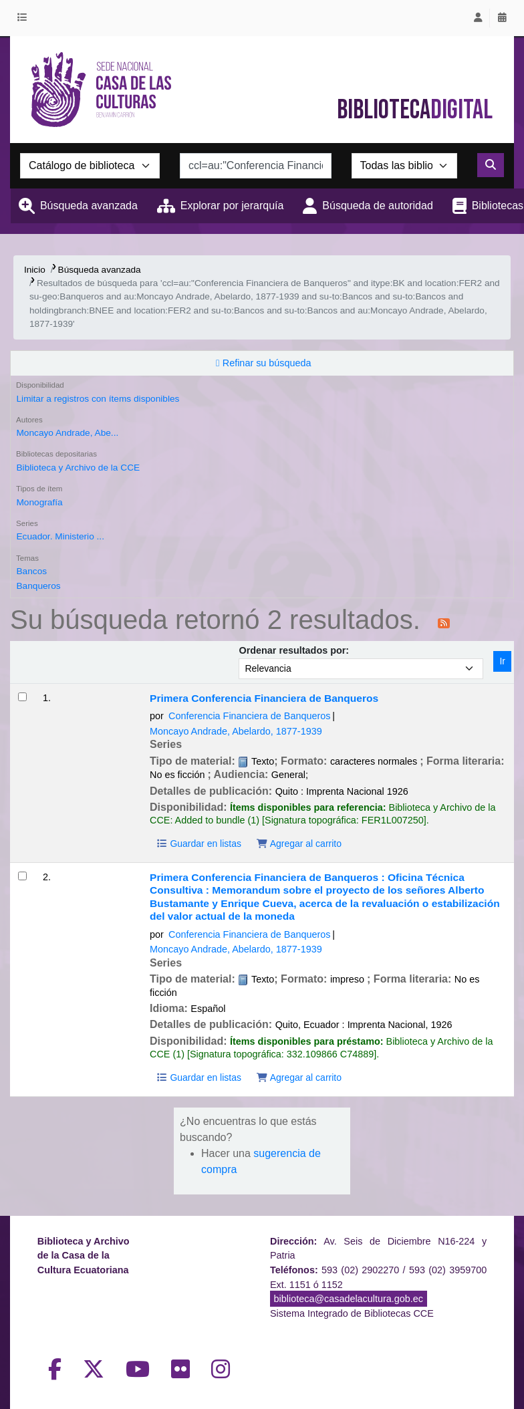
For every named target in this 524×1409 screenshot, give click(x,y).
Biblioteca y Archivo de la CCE (78, 468)
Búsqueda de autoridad (377, 205)
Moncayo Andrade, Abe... (67, 433)
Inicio (34, 270)
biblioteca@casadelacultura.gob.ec (348, 1298)
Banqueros (38, 586)
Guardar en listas (198, 843)
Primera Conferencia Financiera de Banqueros (264, 698)
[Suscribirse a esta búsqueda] (444, 622)
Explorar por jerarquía (232, 205)
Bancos (31, 571)
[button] (25, 18)
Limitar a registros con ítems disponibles (97, 399)
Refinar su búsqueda (267, 363)
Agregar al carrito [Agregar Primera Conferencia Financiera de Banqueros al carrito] (299, 843)
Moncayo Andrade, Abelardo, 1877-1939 (236, 731)
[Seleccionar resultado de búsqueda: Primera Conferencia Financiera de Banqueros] (22, 696)
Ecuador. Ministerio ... (60, 536)
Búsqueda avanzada (89, 205)
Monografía (39, 502)
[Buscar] (490, 165)
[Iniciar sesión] (478, 18)
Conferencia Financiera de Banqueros (249, 716)
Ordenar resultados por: (294, 650)
